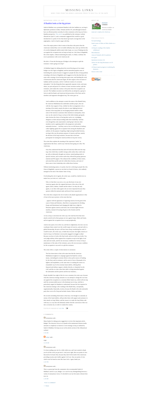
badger (48, 337)
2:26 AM (46, 332)
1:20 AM (46, 378)
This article (59, 34)
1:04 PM (46, 362)
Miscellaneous (96, 52)
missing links (80, 10)
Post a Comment (50, 382)
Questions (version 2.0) (98, 60)
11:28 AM (46, 343)
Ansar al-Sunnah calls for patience (101, 55)
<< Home (46, 386)
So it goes (94, 57)
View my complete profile (101, 32)
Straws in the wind (97, 71)
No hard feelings (96, 41)
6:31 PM (61, 308)
